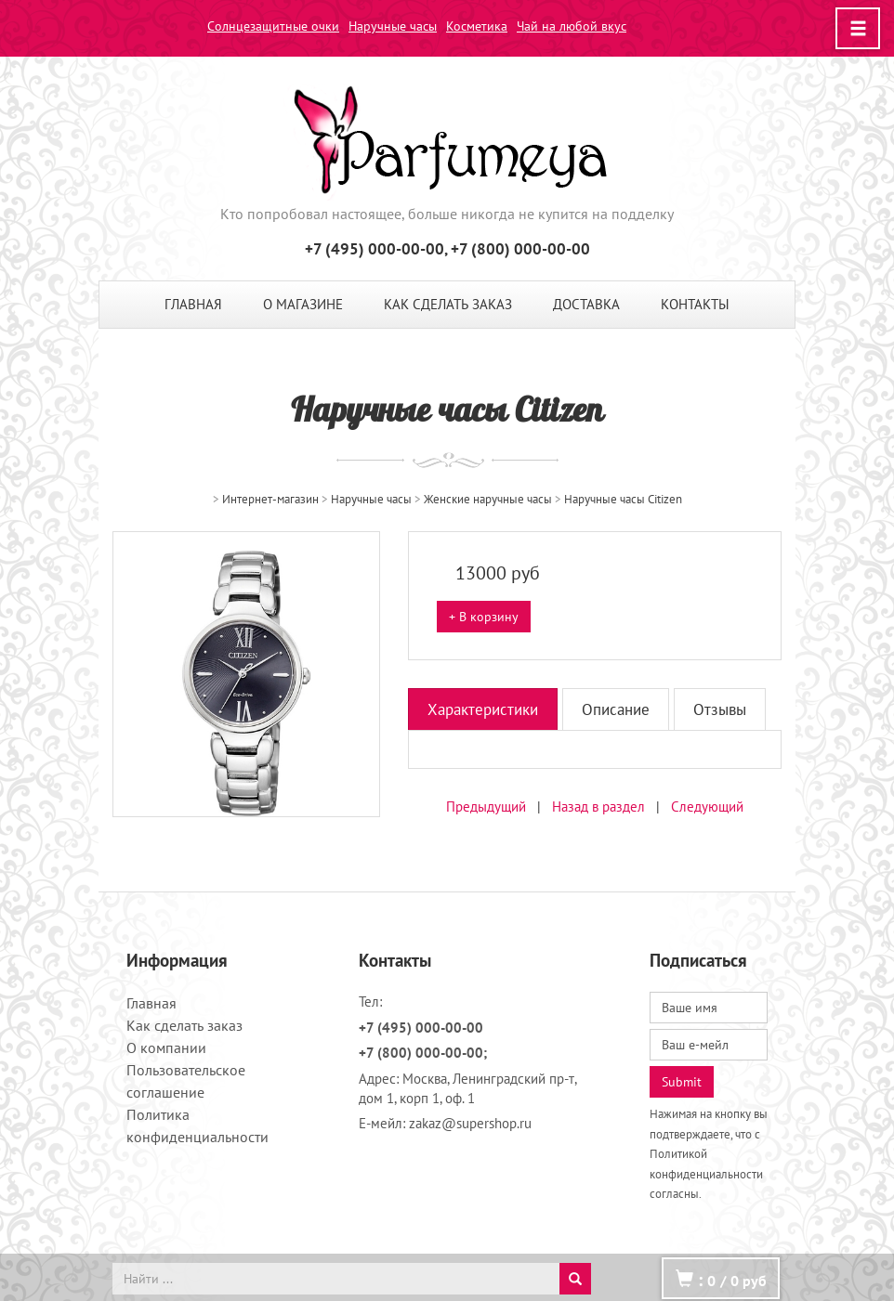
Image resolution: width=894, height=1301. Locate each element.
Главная (193, 304)
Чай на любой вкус (571, 26)
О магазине (303, 304)
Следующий (707, 806)
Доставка (586, 304)
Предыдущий (486, 806)
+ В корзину (484, 616)
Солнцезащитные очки (273, 26)
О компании (166, 1047)
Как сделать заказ (448, 304)
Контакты (695, 304)
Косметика (476, 26)
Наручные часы (392, 26)
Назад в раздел (598, 806)
